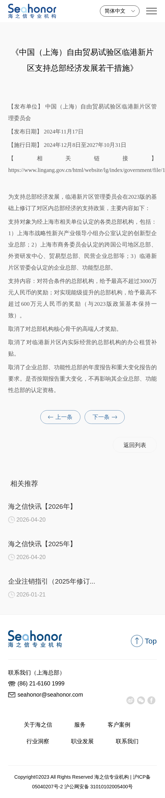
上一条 (60, 420)
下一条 (105, 420)
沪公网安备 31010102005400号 (98, 786)
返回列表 (134, 447)
